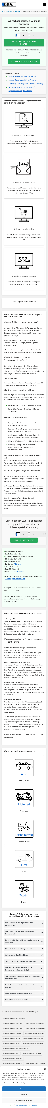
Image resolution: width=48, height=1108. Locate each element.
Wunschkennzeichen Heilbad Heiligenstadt (16, 1058)
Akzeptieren (24, 1089)
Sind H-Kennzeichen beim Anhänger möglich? (21, 971)
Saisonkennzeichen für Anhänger (16, 964)
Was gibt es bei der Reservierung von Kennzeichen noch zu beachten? (22, 987)
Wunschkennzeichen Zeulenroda (33, 1048)
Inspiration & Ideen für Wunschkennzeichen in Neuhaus (21, 995)
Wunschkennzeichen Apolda (11, 1048)
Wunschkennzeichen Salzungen (34, 1043)
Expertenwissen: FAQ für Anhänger (20, 95)
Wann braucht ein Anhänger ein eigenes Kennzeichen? (19, 933)
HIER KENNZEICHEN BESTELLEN (24, 66)
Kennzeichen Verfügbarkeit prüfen (24, 47)
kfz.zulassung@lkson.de (18, 581)
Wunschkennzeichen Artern (11, 1053)
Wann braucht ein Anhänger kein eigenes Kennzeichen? (19, 942)
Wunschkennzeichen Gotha (11, 1063)
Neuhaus (17, 11)
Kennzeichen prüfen (24, 549)
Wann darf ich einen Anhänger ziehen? (18, 958)
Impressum (35, 1105)
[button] (45, 1069)
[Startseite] (2, 11)
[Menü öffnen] (44, 4)
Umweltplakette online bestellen (16, 1009)
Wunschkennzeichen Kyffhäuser (35, 1038)
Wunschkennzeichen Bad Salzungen (14, 1028)
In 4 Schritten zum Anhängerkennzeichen (22, 81)
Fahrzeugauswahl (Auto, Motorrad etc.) (22, 92)
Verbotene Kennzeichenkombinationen (18, 1003)
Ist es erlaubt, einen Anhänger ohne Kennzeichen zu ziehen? (22, 951)
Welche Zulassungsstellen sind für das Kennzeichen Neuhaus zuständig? (19, 978)
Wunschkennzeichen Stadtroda (12, 1033)
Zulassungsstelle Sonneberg (15, 588)
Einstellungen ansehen (24, 1100)
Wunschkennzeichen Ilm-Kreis (12, 1043)
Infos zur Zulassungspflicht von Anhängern (23, 85)
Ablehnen (24, 1094)
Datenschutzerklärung (22, 1105)
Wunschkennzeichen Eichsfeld (35, 1033)
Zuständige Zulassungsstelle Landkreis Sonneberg (26, 88)
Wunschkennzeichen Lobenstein (33, 1053)
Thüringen (9, 11)
